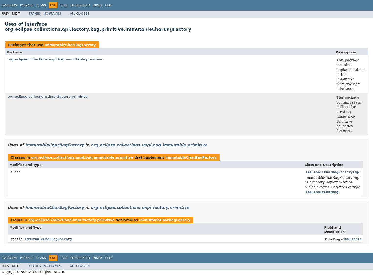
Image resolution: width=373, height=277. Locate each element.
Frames (35, 13)
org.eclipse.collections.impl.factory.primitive (48, 96)
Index (97, 5)
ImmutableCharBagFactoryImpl (333, 172)
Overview (9, 5)
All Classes (79, 13)
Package (26, 5)
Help (109, 5)
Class (41, 5)
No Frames (52, 13)
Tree (64, 5)
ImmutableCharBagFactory (70, 45)
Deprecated (80, 5)
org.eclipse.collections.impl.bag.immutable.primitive (55, 59)
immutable (352, 239)
